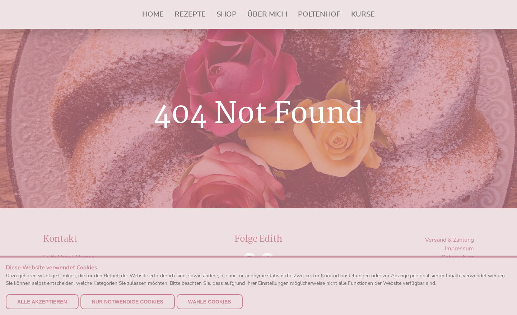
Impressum (459, 249)
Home (153, 14)
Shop (226, 14)
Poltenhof (319, 14)
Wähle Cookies (209, 302)
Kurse (363, 14)
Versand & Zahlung (449, 240)
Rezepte (190, 14)
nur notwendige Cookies (127, 302)
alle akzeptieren (42, 302)
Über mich (267, 14)
